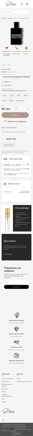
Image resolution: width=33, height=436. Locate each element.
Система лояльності (8, 378)
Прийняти (16, 433)
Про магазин (5, 381)
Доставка (4, 389)
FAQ (3, 399)
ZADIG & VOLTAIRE (11, 72)
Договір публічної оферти (7, 385)
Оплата (4, 391)
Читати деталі (8, 254)
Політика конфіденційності (7, 395)
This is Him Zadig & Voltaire (21, 18)
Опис (3, 127)
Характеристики (11, 127)
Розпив (10, 18)
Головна (3, 18)
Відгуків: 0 (4, 74)
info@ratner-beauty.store (23, 381)
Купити (16, 115)
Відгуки (4, 402)
